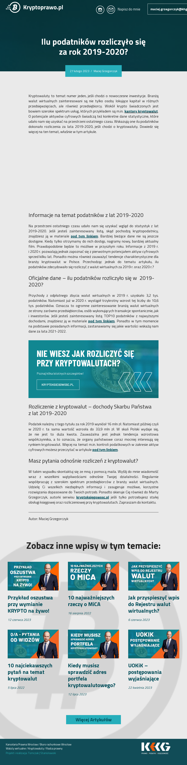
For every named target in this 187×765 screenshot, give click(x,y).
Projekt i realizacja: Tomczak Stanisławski (31, 753)
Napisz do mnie (123, 9)
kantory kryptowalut (141, 111)
